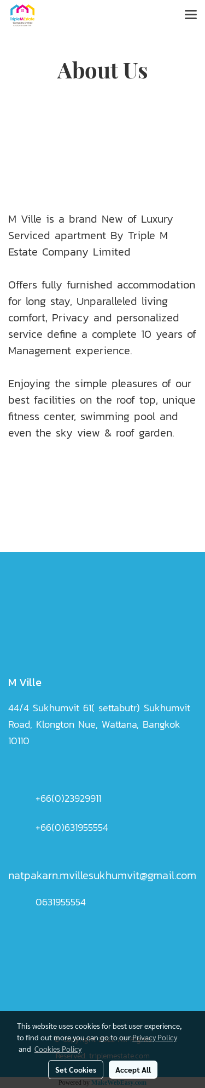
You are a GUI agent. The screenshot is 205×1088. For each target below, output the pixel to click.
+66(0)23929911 (68, 798)
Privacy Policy (154, 1037)
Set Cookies (75, 1069)
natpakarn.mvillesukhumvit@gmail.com (102, 875)
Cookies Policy (57, 1048)
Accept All (133, 1069)
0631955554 (61, 901)
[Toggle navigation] (191, 15)
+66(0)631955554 (72, 827)
